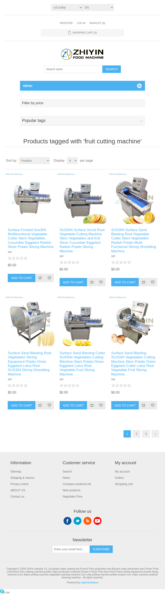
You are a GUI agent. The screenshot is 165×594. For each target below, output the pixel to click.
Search (111, 69)
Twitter (77, 521)
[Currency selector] (66, 7)
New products (72, 490)
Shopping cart (124, 484)
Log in (81, 23)
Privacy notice (19, 484)
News (66, 477)
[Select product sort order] (34, 160)
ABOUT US (17, 490)
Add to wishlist (49, 278)
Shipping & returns (22, 477)
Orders (119, 477)
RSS (87, 521)
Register (66, 23)
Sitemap (15, 471)
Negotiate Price (73, 496)
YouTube (97, 521)
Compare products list (77, 484)
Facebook (67, 521)
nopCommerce (89, 582)
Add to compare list (40, 278)
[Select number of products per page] (72, 160)
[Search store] (73, 69)
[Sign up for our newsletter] (71, 549)
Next (155, 434)
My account (122, 471)
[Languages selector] (98, 7)
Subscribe (101, 549)
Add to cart (21, 278)
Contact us (17, 496)
